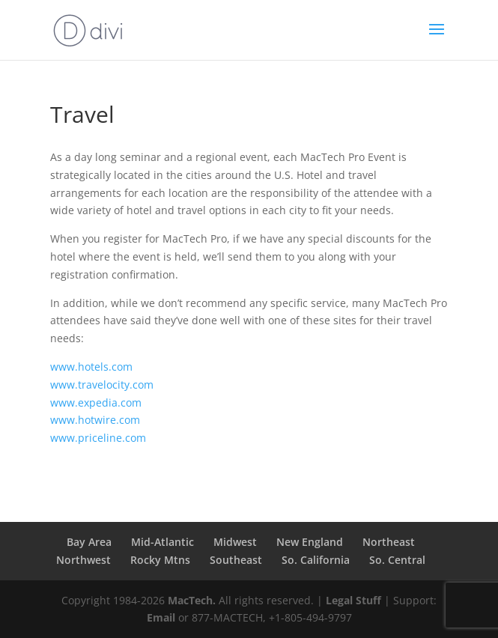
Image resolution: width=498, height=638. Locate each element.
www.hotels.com (91, 366)
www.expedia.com (96, 402)
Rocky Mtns (160, 560)
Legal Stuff (353, 600)
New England (309, 542)
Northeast (388, 542)
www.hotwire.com (95, 420)
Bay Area (89, 542)
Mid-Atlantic (162, 542)
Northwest (83, 560)
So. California (316, 560)
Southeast (236, 560)
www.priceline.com (98, 438)
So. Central (397, 560)
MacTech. (192, 600)
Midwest (235, 542)
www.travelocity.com (102, 384)
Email (161, 617)
